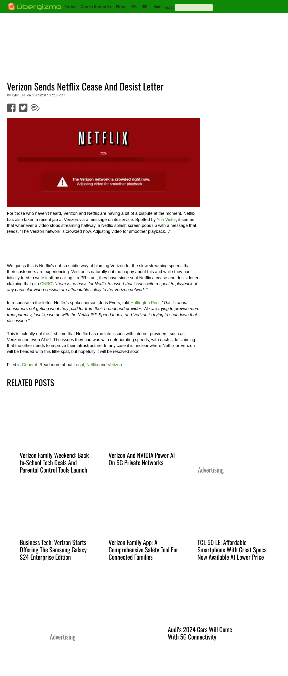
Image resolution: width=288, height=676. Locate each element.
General (29, 364)
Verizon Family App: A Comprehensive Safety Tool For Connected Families (143, 549)
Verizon (115, 364)
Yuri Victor (166, 219)
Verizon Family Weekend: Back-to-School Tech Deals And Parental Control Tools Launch (55, 462)
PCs (134, 6)
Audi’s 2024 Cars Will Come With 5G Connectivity (200, 633)
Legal (78, 364)
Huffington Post (145, 302)
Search (169, 7)
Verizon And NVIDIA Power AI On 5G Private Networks (142, 458)
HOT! (145, 6)
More (157, 6)
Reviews (70, 6)
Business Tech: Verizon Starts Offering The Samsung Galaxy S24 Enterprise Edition (53, 549)
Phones (121, 6)
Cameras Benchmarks (96, 6)
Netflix (92, 364)
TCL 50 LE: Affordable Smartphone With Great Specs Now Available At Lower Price (231, 549)
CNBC (46, 283)
